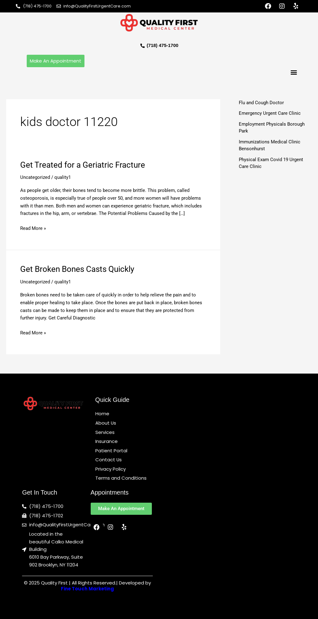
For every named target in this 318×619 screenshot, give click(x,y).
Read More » (33, 228)
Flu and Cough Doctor (261, 102)
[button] (294, 72)
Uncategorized (35, 177)
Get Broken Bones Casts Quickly (77, 269)
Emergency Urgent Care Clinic (270, 113)
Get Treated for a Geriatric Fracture (82, 165)
